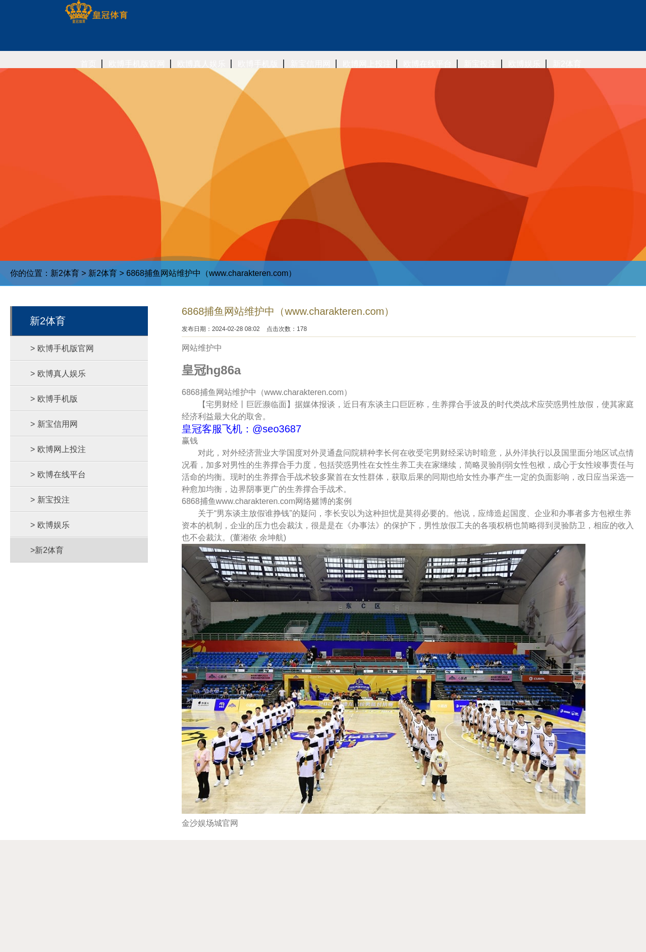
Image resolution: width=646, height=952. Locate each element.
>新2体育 (47, 550)
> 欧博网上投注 (58, 449)
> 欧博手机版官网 (62, 348)
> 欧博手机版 (54, 399)
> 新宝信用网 (54, 424)
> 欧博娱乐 (50, 525)
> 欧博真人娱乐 (58, 373)
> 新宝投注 (50, 499)
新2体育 (64, 273)
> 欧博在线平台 (58, 474)
